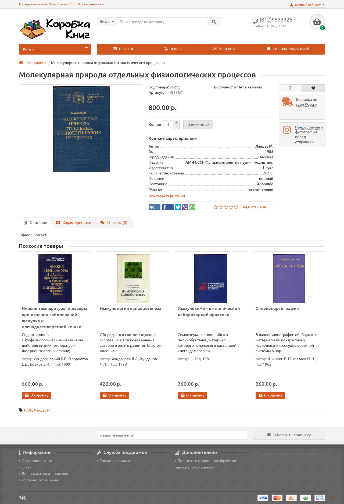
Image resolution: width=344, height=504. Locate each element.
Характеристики (73, 222)
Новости (123, 49)
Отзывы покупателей (288, 49)
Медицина (37, 62)
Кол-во (155, 124)
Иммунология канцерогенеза (131, 308)
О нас (25, 467)
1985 (27, 410)
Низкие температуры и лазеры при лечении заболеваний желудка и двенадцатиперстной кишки (54, 317)
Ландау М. (42, 410)
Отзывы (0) (113, 222)
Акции (173, 49)
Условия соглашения (38, 480)
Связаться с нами (113, 461)
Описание (35, 222)
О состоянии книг (91, 4)
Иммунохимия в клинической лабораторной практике (209, 311)
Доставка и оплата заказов (43, 473)
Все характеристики (167, 196)
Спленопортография (277, 308)
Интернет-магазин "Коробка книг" (45, 4)
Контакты (224, 49)
